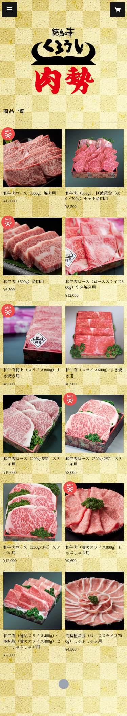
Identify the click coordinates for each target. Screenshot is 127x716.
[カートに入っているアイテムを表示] (117, 9)
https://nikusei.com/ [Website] (64, 684)
